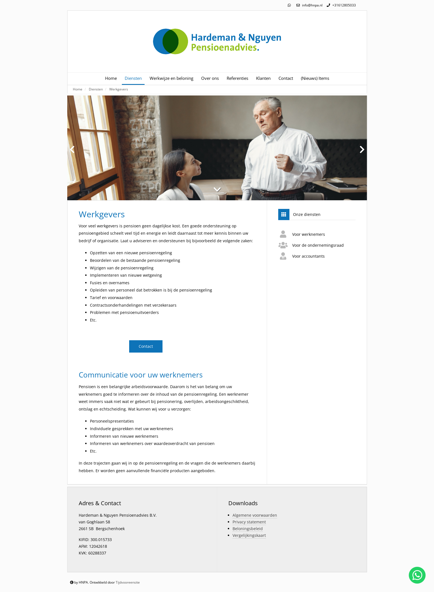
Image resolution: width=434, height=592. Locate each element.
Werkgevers (118, 89)
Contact (285, 78)
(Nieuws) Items (315, 78)
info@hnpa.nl (308, 5)
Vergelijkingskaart (249, 535)
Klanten (263, 78)
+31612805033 (340, 5)
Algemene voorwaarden (255, 515)
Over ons (210, 78)
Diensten (133, 78)
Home (111, 78)
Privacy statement (249, 522)
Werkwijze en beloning (171, 78)
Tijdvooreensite (128, 582)
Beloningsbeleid (248, 528)
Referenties (237, 78)
